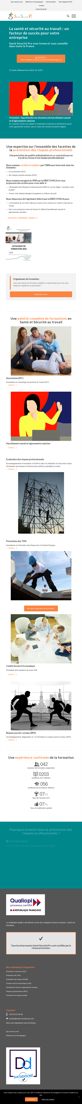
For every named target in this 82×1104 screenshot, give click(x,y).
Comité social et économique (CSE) (18, 983)
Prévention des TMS (13, 975)
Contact (41, 5)
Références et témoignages (34, 2)
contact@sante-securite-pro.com (21, 1019)
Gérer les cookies (48, 1099)
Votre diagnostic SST (65, 2)
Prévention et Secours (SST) (16, 971)
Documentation (51, 2)
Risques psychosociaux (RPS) (17, 991)
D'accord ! (31, 1099)
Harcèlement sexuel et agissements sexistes (22, 987)
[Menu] (72, 16)
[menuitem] (17, 1)
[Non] (79, 1097)
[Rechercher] (66, 16)
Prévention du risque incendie (16, 995)
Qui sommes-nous (17, 2)
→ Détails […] (11, 385)
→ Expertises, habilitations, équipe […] (22, 218)
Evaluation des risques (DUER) (17, 979)
